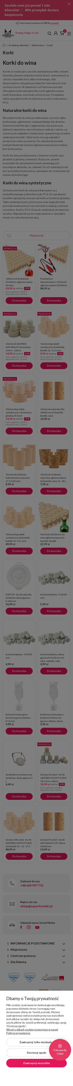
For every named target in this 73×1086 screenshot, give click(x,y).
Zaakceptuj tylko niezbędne (36, 1042)
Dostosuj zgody (36, 1052)
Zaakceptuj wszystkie (36, 1063)
